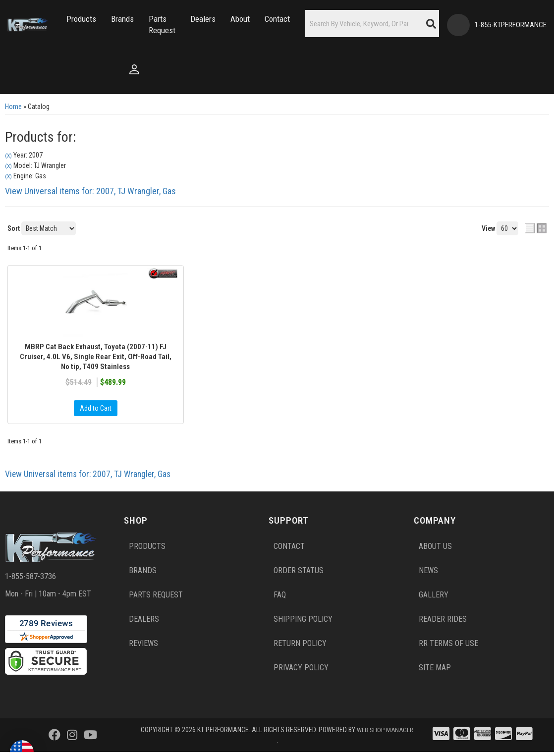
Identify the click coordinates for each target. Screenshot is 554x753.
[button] (81, 19)
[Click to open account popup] (26, 69)
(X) (8, 155)
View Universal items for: (90, 191)
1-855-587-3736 (30, 577)
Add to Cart (95, 410)
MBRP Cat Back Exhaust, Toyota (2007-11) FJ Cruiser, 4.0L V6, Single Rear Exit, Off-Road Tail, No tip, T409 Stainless (95, 357)
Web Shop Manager (276, 741)
